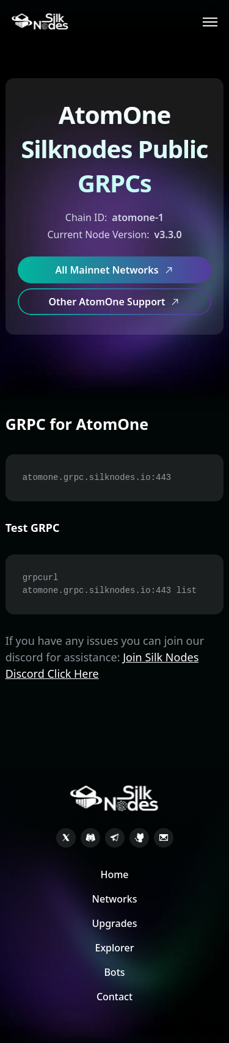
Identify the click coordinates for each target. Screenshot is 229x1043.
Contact (114, 996)
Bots (114, 972)
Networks (114, 899)
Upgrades (114, 923)
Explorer (114, 947)
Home (114, 874)
